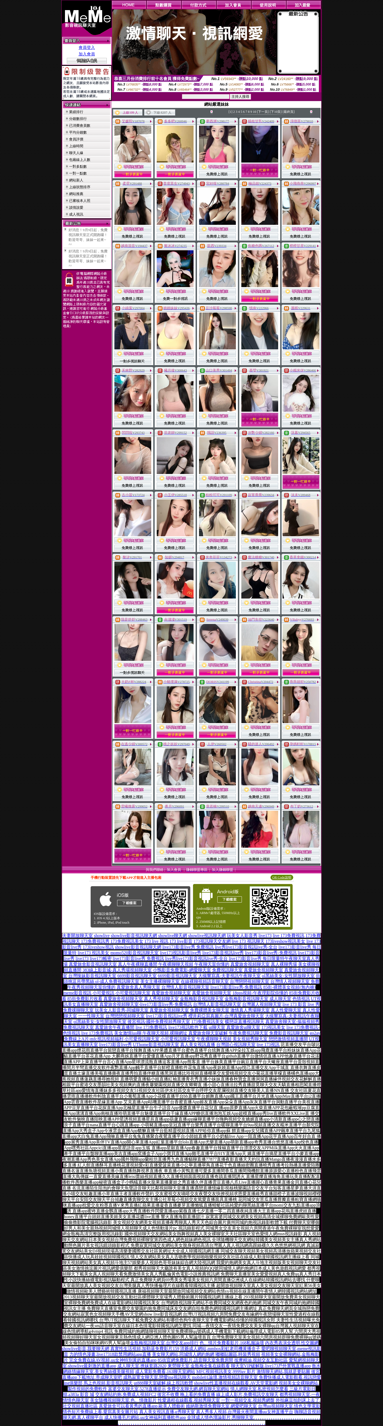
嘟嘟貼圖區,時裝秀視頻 (237, 1354)
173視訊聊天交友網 (212, 941)
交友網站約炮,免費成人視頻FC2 (125, 1394)
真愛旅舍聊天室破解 (208, 1033)
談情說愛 (76, 207)
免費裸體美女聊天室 (209, 1010)
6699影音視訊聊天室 (137, 975)
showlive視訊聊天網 (207, 935)
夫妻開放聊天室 (77, 935)
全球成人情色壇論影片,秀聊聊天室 (220, 1417)
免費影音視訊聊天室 (288, 1033)
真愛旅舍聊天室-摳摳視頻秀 (292, 1021)
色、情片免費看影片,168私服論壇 (232, 1342)
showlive (102, 935)
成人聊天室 (280, 998)
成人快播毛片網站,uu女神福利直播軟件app (145, 1417)
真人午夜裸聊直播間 (137, 964)
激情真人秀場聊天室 (250, 1010)
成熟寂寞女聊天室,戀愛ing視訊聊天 (157, 1377)
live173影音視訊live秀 (223, 952)
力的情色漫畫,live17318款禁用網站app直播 (110, 1354)
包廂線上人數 (79, 160)
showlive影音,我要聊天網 (85, 1348)
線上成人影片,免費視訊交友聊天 (247, 1394)
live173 (265, 935)
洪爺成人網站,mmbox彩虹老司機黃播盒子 (220, 1348)
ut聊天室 (217, 1027)
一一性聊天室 (91, 1015)
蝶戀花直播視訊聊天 (244, 1021)
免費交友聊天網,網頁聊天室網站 (198, 1388)
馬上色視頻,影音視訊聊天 (108, 1383)
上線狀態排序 (79, 187)
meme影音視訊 (77, 993)
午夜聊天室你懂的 (211, 964)
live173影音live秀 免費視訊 (188, 947)
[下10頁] (276, 112)
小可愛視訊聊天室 (132, 993)
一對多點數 (78, 166)
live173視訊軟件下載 (187, 1027)
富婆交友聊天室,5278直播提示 (137, 1388)
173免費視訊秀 (95, 941)
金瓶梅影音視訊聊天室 (202, 998)
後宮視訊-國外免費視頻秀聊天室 (158, 1021)
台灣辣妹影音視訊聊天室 (92, 975)
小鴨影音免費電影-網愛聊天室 (182, 970)
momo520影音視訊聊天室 (134, 952)
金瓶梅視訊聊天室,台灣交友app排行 (164, 1342)
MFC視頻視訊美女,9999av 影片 (226, 1371)
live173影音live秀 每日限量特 (256, 958)
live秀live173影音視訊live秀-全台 (246, 947)
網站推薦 (76, 194)
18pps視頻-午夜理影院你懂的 (260, 993)
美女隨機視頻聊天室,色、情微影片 (123, 1400)
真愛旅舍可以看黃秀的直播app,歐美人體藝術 (142, 1406)
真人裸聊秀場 (284, 964)
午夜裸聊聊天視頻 (175, 964)
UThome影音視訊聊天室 (156, 1044)
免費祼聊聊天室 (78, 1010)
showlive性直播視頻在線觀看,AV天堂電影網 (236, 1383)
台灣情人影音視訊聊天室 (185, 987)
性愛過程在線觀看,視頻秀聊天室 (189, 1400)
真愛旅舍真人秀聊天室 (138, 987)
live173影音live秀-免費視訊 (270, 952)
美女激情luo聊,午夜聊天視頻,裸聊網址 (150, 1033)
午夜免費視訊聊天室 (248, 1033)
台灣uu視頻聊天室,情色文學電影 (289, 1406)
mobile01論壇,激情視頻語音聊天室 (224, 1377)
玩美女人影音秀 (242, 935)
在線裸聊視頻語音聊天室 (205, 981)
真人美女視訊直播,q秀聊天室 (167, 1411)
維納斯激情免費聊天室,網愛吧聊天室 (221, 1406)
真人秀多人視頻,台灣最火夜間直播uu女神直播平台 (244, 1411)
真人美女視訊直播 (197, 1044)
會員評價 (76, 139)
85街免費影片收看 (84, 998)
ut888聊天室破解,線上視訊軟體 (163, 1383)
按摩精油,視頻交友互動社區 (261, 1360)
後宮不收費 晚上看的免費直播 (186, 1394)
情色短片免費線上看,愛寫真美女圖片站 (100, 1411)
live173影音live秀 (115, 1044)
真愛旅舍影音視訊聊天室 (93, 964)
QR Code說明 (281, 877)
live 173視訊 (268, 1044)
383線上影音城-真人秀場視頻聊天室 (117, 970)
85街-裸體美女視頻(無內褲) (289, 987)
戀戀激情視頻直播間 (288, 1038)
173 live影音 (181, 941)
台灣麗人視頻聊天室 (261, 1004)
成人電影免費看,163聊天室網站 (165, 1371)
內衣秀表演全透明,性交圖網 (292, 1342)
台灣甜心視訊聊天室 (236, 1044)
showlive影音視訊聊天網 (134, 935)
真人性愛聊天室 (286, 1010)
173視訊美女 (273, 1027)
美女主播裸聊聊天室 (160, 981)
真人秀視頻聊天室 (161, 998)
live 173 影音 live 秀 (301, 1004)
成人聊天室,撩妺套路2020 (142, 1365)
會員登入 (87, 47)
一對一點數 (78, 173)
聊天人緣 (76, 153)
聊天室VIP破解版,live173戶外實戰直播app (271, 1365)
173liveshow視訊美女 (285, 941)
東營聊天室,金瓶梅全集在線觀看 (199, 1365)
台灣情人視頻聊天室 (290, 981)
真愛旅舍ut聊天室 (243, 1027)
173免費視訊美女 (127, 941)
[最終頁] (289, 112)
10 (254, 112)
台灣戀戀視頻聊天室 (249, 981)
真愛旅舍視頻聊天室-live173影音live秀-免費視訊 (145, 1004)
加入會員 (87, 54)
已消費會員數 (79, 125)
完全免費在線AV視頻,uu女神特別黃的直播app (112, 1360)
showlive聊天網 (172, 935)
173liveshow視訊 (98, 947)
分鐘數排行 (78, 119)
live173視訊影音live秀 (180, 952)
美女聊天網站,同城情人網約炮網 (183, 1354)
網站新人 (76, 180)
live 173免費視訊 (288, 935)
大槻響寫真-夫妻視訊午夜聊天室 (229, 975)
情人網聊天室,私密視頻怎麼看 (259, 1388)
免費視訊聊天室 (227, 970)
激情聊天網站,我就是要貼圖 (283, 1371)
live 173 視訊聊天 (248, 941)
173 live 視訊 (156, 941)
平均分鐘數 (78, 132)
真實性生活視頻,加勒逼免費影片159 (144, 1348)
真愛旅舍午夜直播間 (114, 1027)
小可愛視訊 (103, 993)
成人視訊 (76, 214)
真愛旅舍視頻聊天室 (250, 964)
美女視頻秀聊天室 (250, 1038)
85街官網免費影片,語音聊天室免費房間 (195, 1360)
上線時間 (76, 146)
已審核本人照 (79, 201)
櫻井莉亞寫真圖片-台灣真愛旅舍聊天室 (226, 1015)
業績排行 (76, 112)
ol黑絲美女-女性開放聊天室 (288, 975)
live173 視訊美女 (93, 952)
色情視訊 (301, 998)
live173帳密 (101, 958)
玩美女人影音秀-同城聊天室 (122, 1010)
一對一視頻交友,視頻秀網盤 (248, 1400)
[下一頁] (263, 112)
